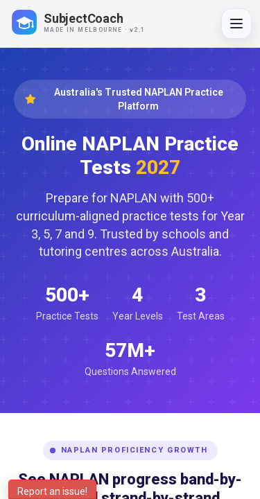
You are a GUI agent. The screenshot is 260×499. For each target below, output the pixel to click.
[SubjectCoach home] (90, 22)
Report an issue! (52, 491)
